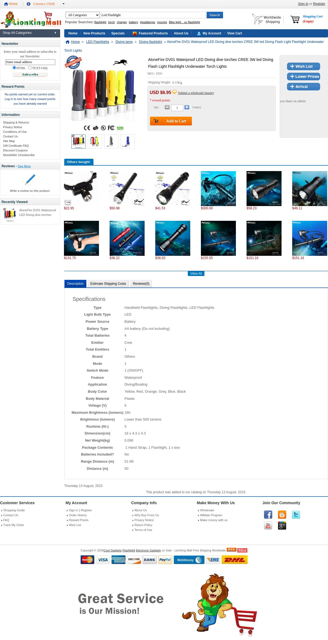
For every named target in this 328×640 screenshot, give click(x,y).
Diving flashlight (150, 42)
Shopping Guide (14, 510)
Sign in (73, 510)
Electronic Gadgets (148, 550)
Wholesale (207, 510)
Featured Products (153, 33)
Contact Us (10, 136)
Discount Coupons (15, 150)
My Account (212, 33)
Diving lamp (124, 42)
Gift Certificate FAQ (16, 145)
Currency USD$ (44, 4)
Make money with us (213, 520)
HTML (19, 68)
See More (24, 166)
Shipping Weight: (160, 82)
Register (319, 4)
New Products (94, 33)
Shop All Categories (17, 33)
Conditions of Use (15, 131)
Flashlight (128, 550)
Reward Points (79, 520)
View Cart (234, 33)
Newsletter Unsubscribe (19, 155)
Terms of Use (143, 530)
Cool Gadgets (113, 550)
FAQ (6, 520)
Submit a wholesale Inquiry (196, 93)
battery (133, 22)
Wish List (75, 525)
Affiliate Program (211, 515)
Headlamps (147, 22)
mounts (162, 22)
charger (122, 22)
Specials (118, 33)
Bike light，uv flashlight (184, 22)
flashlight (100, 22)
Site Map (9, 141)
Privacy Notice (12, 127)
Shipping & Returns (16, 122)
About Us (181, 33)
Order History (78, 515)
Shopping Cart (313, 18)
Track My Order (13, 525)
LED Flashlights (97, 42)
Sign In (303, 4)
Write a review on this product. (30, 190)
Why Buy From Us (146, 515)
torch (111, 22)
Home (13, 4)
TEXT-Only (38, 68)
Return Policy (143, 525)
